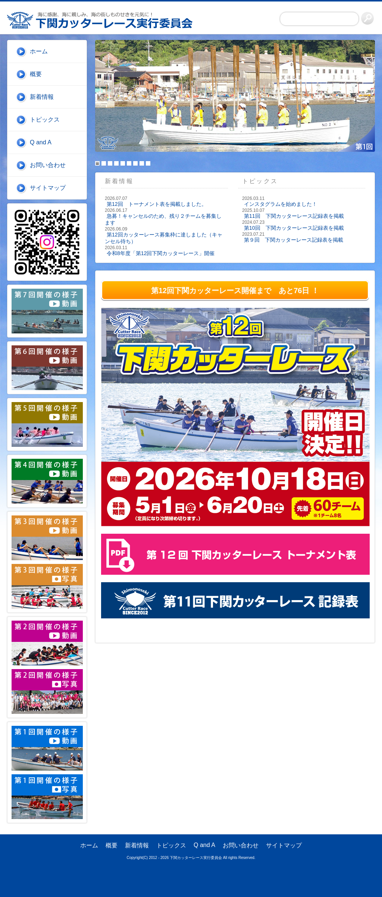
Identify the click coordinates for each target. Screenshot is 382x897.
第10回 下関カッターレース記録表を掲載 (294, 228)
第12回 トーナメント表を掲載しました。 (157, 204)
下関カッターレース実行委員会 (104, 20)
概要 (36, 74)
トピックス (45, 119)
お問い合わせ (48, 165)
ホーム (39, 51)
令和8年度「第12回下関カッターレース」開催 (161, 253)
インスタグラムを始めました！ (280, 204)
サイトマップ (48, 188)
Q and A (40, 142)
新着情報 (42, 97)
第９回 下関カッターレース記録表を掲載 (293, 240)
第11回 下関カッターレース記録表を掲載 (294, 216)
